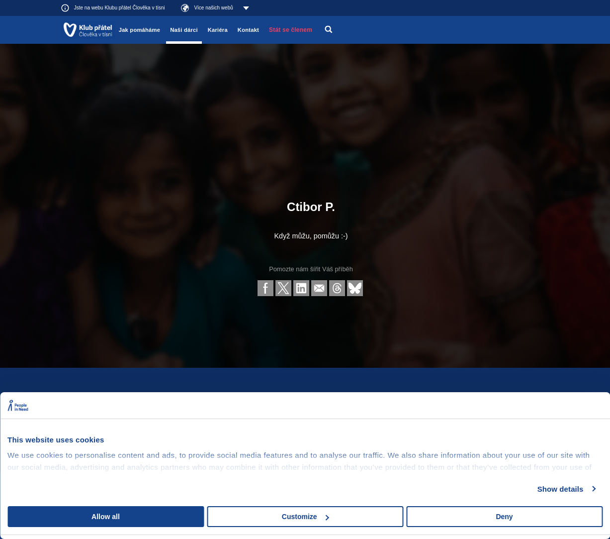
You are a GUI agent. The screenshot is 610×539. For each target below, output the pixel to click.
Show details (560, 489)
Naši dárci (184, 30)
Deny (504, 517)
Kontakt (248, 30)
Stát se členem (290, 29)
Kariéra (218, 30)
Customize (305, 517)
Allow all (105, 517)
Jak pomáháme (139, 30)
